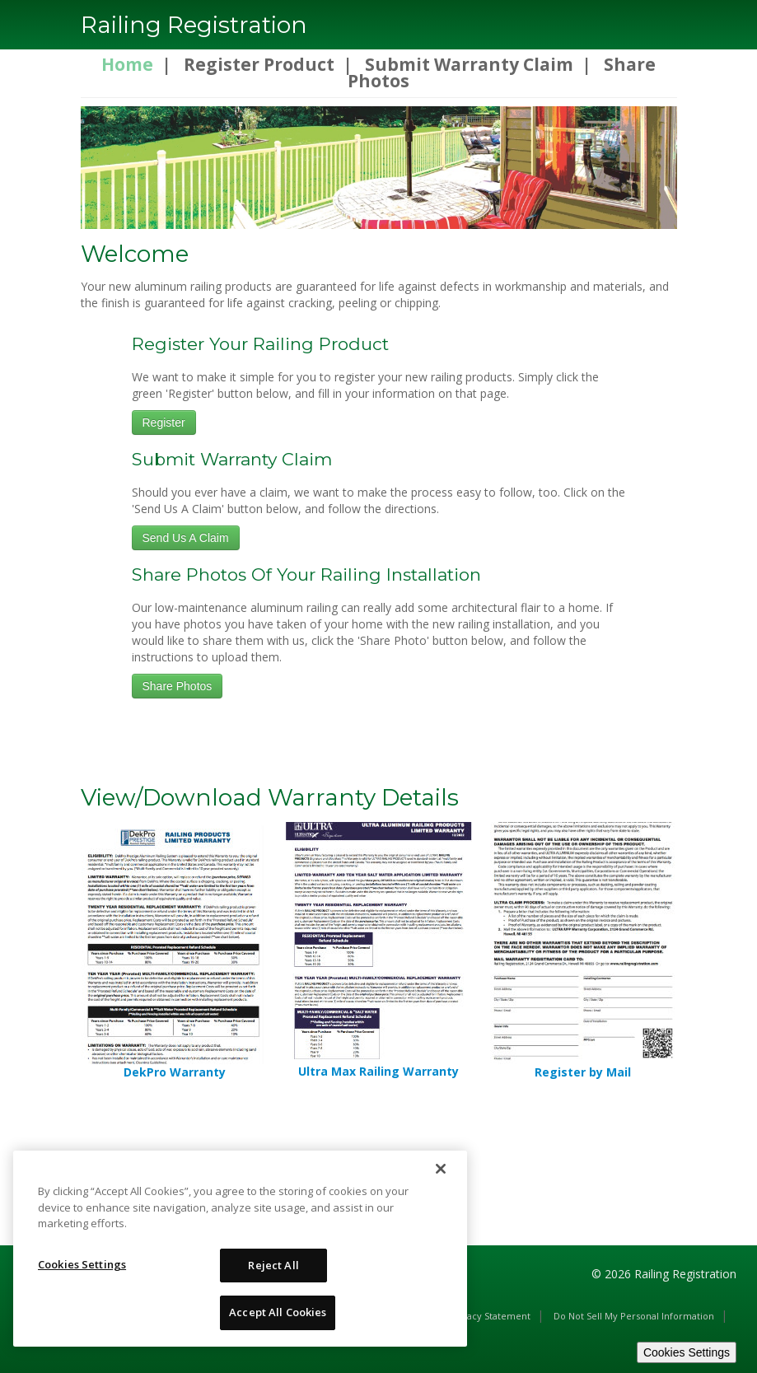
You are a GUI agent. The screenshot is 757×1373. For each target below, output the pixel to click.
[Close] (441, 1169)
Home (127, 64)
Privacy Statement (490, 1316)
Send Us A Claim (186, 537)
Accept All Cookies (277, 1312)
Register (164, 422)
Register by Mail (583, 1072)
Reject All (273, 1265)
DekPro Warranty (175, 1072)
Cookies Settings (686, 1352)
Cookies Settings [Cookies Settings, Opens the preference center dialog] (82, 1264)
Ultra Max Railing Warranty (378, 1071)
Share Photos (178, 686)
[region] (240, 1249)
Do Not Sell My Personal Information (634, 1316)
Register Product (259, 64)
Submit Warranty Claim (469, 64)
